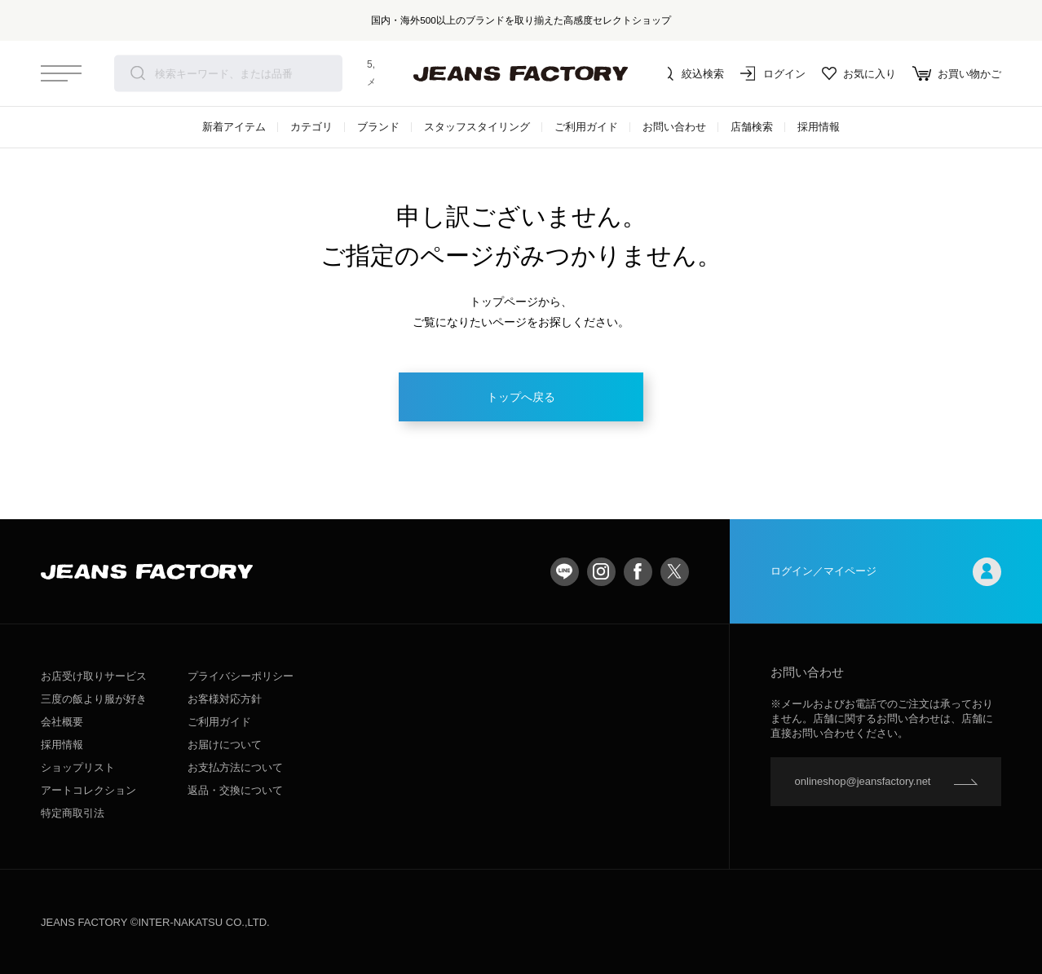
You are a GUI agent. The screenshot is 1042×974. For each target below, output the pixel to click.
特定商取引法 (72, 813)
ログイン (773, 73)
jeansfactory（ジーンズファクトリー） (521, 73)
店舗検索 (752, 127)
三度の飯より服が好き (94, 699)
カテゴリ (311, 127)
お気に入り (859, 73)
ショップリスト (78, 767)
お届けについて (225, 744)
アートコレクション (88, 790)
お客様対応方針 (225, 699)
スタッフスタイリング (477, 127)
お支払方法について (235, 767)
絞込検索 (691, 73)
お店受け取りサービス (94, 676)
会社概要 (62, 722)
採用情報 (818, 127)
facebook (638, 572)
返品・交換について (235, 790)
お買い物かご (956, 73)
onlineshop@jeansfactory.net (863, 781)
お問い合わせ (674, 127)
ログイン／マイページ (885, 572)
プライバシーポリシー (241, 676)
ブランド (378, 127)
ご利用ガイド (586, 127)
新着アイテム (234, 127)
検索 (137, 73)
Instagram (601, 572)
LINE (564, 572)
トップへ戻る (521, 396)
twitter (674, 572)
